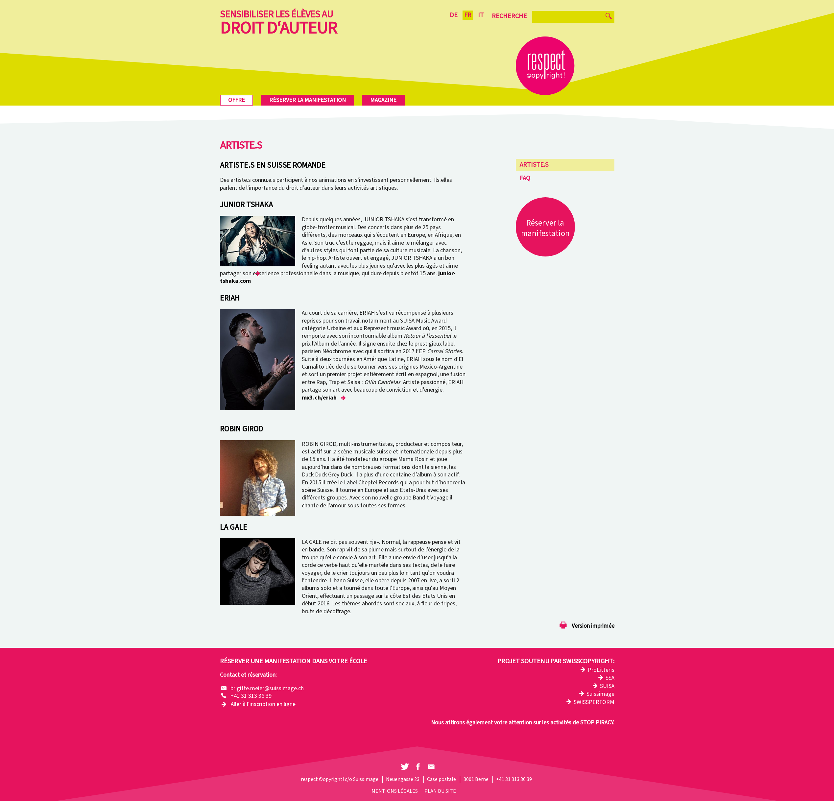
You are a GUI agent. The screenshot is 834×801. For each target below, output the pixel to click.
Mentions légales (394, 791)
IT (481, 15)
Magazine (383, 100)
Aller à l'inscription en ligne (263, 704)
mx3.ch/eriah (319, 398)
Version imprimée (593, 626)
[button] (405, 767)
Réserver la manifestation (307, 100)
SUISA (607, 686)
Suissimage (600, 694)
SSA (610, 678)
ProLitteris (601, 670)
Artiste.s (534, 164)
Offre (236, 100)
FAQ (525, 178)
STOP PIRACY (596, 722)
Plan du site (440, 791)
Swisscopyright (588, 661)
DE (454, 15)
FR (467, 15)
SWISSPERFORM (594, 702)
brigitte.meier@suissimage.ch (267, 688)
